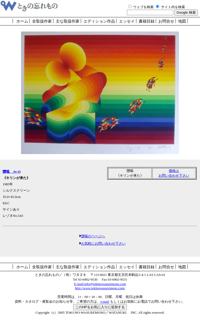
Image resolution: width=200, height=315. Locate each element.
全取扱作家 (42, 21)
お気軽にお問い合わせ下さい (103, 243)
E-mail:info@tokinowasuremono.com (100, 284)
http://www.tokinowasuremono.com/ (100, 288)
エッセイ (127, 21)
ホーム (22, 21)
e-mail (104, 301)
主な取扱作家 (67, 21)
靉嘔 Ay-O (12, 172)
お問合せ (166, 21)
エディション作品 (99, 21)
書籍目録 (146, 21)
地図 (182, 21)
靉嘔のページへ (93, 236)
